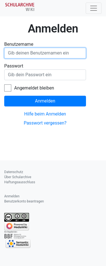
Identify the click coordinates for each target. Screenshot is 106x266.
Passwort (13, 66)
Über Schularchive (17, 177)
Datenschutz (13, 172)
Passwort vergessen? (45, 123)
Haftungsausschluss (19, 182)
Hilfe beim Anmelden (45, 114)
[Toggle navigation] (93, 8)
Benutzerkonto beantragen (24, 201)
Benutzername (18, 44)
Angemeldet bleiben (34, 88)
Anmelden (45, 101)
